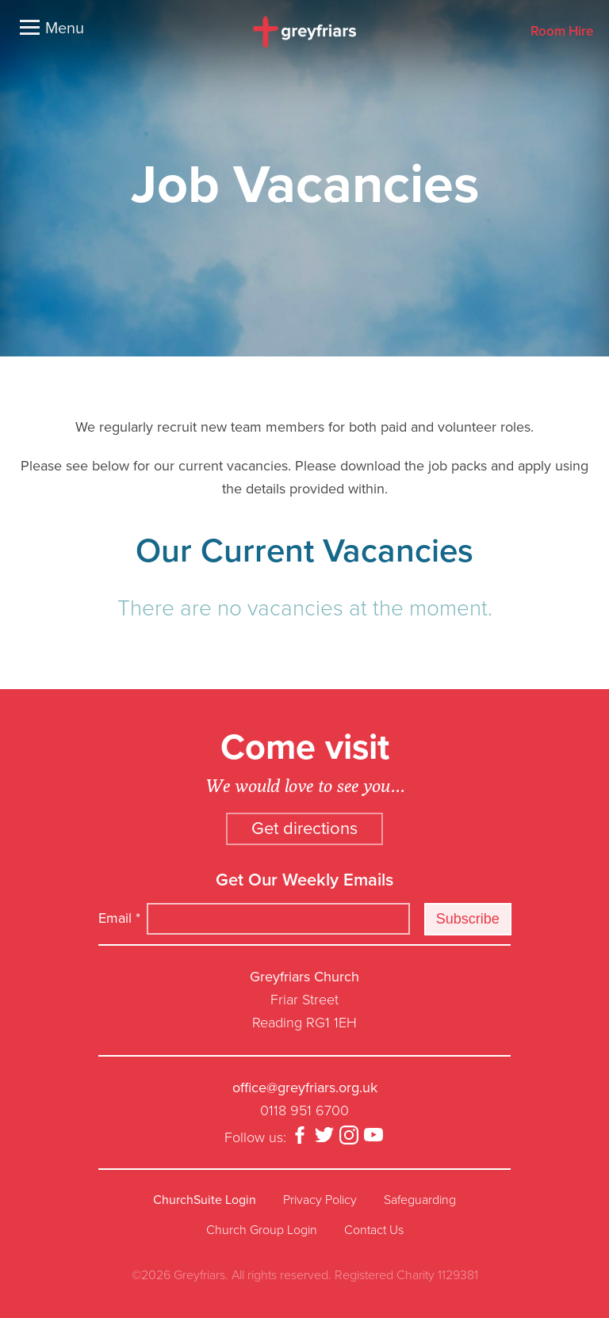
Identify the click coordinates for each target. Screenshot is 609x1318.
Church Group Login (261, 1230)
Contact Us (374, 1230)
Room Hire (561, 32)
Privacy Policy (320, 1200)
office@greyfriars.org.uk (304, 1087)
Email (119, 918)
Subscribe (468, 919)
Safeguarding (420, 1200)
